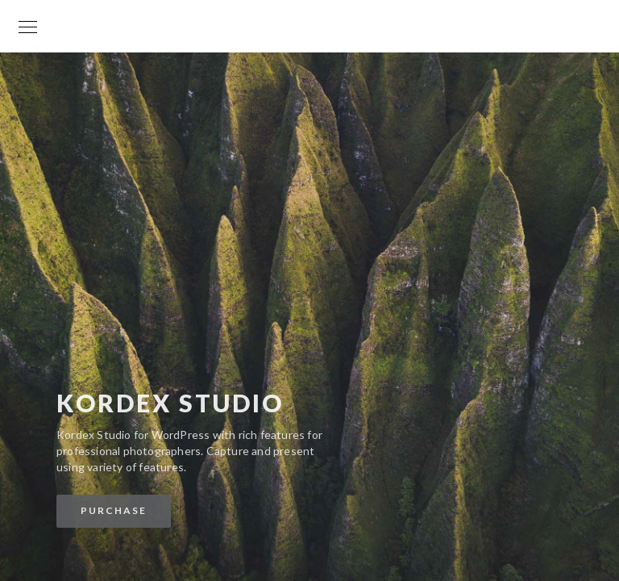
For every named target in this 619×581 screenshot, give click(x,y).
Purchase (114, 510)
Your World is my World (309, 10)
